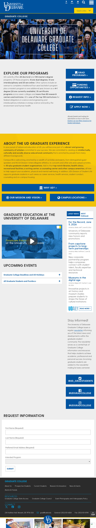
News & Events (75, 486)
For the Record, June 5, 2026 (80, 223)
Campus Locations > (72, 197)
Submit (10, 468)
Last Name (14, 438)
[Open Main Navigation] (91, 2)
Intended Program (13, 457)
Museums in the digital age (77, 278)
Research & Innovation (58, 486)
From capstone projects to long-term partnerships (78, 246)
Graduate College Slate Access (16, 498)
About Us (8, 486)
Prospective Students (23, 486)
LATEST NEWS (73, 214)
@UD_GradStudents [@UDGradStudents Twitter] (80, 379)
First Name (14, 428)
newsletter (78, 330)
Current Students (40, 486)
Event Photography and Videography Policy (71, 498)
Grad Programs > (80, 73)
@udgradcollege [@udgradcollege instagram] (80, 404)
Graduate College (16, 16)
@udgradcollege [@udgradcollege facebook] (80, 391)
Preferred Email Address (19, 447)
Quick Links (81, 11)
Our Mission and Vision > (24, 197)
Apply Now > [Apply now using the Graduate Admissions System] (80, 106)
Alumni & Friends (11, 490)
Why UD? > (48, 187)
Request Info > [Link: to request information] (80, 96)
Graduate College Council (42, 498)
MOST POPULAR (84, 215)
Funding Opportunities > (80, 86)
